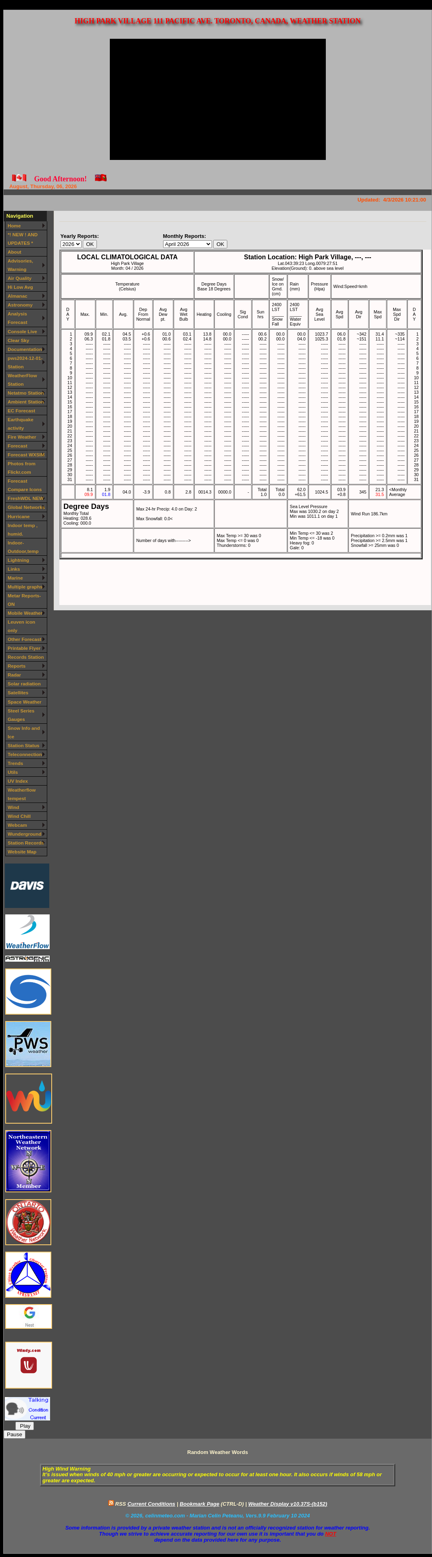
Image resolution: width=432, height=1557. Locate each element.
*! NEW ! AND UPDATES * (23, 239)
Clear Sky (18, 340)
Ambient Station (26, 401)
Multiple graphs (25, 586)
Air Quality (19, 278)
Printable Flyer (24, 648)
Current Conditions (151, 1504)
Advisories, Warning (20, 265)
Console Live (22, 331)
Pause (14, 1434)
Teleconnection (25, 754)
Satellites (18, 692)
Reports (16, 665)
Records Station (26, 657)
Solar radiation (24, 683)
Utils (13, 772)
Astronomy (20, 304)
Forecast (17, 445)
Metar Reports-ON (24, 600)
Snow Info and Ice (24, 732)
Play (25, 1426)
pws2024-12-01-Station (25, 362)
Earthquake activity (21, 424)
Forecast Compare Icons (25, 485)
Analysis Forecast (17, 318)
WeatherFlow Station (22, 380)
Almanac (17, 295)
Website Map (22, 851)
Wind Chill (19, 816)
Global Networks (26, 507)
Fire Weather (22, 436)
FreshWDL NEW (26, 498)
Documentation (25, 349)
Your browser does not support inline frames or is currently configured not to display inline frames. (245, 427)
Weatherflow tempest (22, 794)
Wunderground (25, 833)
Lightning (18, 560)
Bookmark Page (199, 1504)
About (14, 251)
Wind (13, 807)
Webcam (17, 825)
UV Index (18, 781)
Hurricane (19, 516)
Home (14, 225)
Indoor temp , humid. (23, 529)
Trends (15, 763)
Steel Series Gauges (21, 715)
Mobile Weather (25, 613)
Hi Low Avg (20, 287)
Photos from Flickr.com (22, 468)
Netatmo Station (26, 392)
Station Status (24, 745)
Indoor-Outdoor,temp (23, 547)
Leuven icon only (21, 626)
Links (14, 569)
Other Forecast (24, 639)
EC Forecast (21, 410)
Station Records (26, 842)
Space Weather (25, 701)
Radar (14, 674)
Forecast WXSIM (26, 454)
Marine (15, 577)
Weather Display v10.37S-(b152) (287, 1504)
